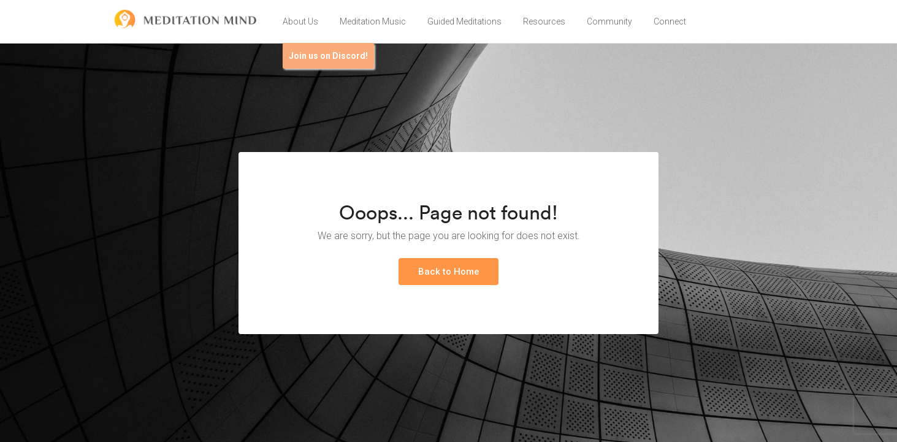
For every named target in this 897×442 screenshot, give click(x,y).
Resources (544, 21)
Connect (670, 21)
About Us (300, 21)
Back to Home (448, 271)
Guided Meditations (464, 21)
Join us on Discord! (328, 56)
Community (609, 21)
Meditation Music (373, 21)
